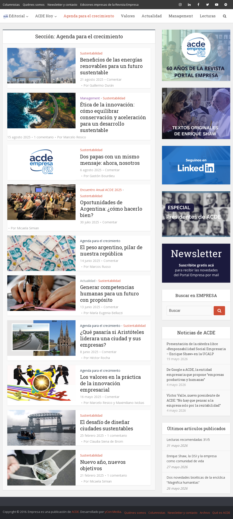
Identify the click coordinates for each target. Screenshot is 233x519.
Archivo (205, 513)
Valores (128, 15)
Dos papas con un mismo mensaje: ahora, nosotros (110, 159)
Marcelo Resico (74, 137)
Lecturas (207, 15)
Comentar (114, 79)
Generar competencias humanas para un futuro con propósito (109, 293)
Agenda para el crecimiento (88, 15)
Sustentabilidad (91, 53)
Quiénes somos (34, 5)
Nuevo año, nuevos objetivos (103, 465)
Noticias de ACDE (196, 333)
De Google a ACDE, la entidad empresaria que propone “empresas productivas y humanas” (195, 374)
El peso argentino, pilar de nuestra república (111, 250)
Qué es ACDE (221, 513)
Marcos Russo (100, 267)
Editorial (17, 15)
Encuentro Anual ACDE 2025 (101, 190)
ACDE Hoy (44, 15)
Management (181, 15)
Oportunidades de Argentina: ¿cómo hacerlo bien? (111, 208)
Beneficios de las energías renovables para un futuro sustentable (111, 66)
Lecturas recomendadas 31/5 (188, 439)
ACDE (75, 512)
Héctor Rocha (100, 358)
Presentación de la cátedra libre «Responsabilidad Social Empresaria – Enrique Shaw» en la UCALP (196, 349)
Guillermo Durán (102, 85)
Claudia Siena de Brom (106, 441)
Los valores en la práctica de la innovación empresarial (110, 383)
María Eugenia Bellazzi (106, 313)
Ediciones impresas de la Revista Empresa (109, 5)
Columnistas (11, 5)
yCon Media (113, 512)
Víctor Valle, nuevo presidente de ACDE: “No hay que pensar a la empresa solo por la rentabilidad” (194, 400)
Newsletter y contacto (62, 5)
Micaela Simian (28, 228)
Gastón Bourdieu (102, 176)
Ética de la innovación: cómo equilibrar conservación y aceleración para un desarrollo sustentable (113, 117)
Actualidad (152, 15)
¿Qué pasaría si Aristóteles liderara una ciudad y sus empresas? (112, 338)
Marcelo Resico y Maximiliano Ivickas (117, 403)
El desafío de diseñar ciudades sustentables (106, 425)
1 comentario (44, 137)
